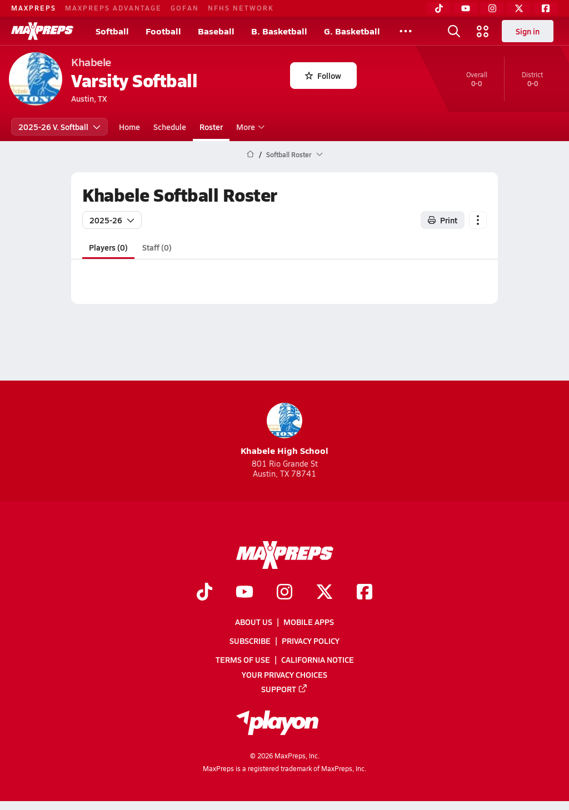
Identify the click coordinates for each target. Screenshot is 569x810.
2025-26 (111, 220)
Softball (112, 30)
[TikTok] (439, 8)
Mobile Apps (308, 621)
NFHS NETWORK (241, 7)
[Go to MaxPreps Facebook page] (364, 593)
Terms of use (243, 659)
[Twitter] (519, 8)
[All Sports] (405, 31)
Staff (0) (157, 247)
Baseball (216, 30)
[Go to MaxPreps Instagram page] (284, 593)
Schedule (169, 126)
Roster (211, 126)
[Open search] (454, 31)
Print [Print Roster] (442, 220)
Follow (323, 75)
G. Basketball (352, 30)
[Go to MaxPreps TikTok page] (204, 593)
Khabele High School (284, 430)
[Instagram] (492, 8)
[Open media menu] (482, 31)
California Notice (317, 659)
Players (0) (108, 247)
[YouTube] (465, 8)
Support (284, 688)
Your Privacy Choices (284, 674)
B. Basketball (279, 30)
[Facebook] (545, 8)
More (249, 126)
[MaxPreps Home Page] (250, 154)
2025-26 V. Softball (59, 126)
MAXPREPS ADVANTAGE (113, 7)
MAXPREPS (33, 7)
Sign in (528, 31)
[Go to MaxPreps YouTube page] (244, 593)
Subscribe (250, 640)
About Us (253, 621)
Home (129, 126)
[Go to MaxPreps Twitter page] (324, 593)
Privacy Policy (311, 640)
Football (163, 30)
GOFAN (185, 7)
